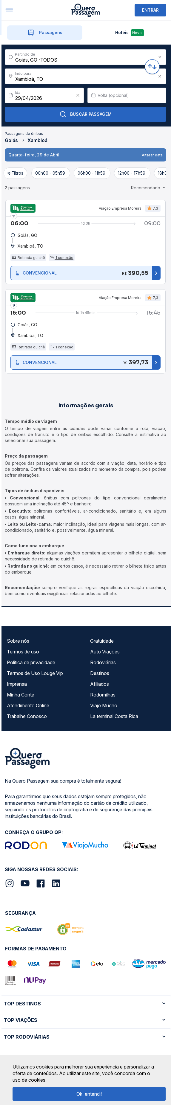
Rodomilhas (102, 695)
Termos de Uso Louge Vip (35, 673)
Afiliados (99, 684)
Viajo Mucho (103, 705)
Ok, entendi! (89, 1094)
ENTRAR (150, 10)
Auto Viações (105, 652)
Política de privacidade (31, 662)
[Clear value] (78, 95)
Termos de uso (23, 652)
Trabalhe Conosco (27, 716)
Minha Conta (20, 695)
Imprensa (17, 684)
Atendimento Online (28, 705)
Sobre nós (18, 641)
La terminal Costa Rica (114, 716)
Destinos (99, 673)
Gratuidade (102, 641)
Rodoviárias (103, 662)
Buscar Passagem (85, 114)
